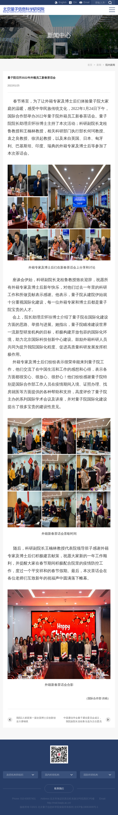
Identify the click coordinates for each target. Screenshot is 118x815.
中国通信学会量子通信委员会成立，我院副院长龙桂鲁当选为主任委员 (82, 719)
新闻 (99, 65)
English (61, 2)
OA (73, 2)
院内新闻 (110, 65)
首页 (90, 65)
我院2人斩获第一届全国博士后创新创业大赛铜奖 (36, 719)
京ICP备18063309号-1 (86, 807)
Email (84, 2)
